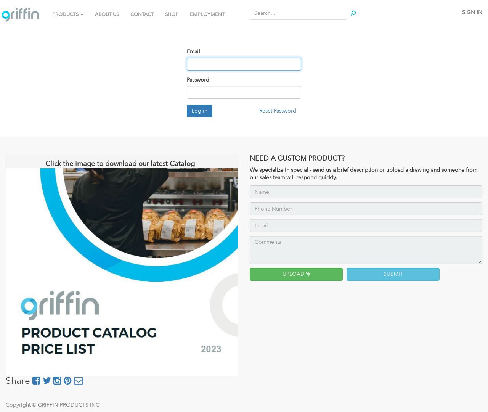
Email (193, 51)
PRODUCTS (67, 14)
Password (198, 80)
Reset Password (277, 111)
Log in (199, 111)
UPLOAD (296, 274)
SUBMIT (393, 274)
